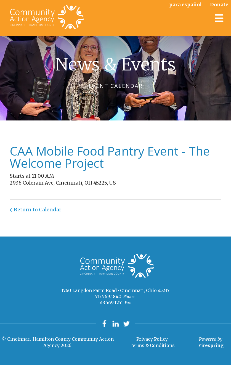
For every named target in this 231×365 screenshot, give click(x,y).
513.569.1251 (111, 302)
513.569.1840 (108, 296)
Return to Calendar (37, 209)
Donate (219, 4)
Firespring (211, 345)
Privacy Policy (152, 339)
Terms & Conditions (152, 345)
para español (185, 4)
